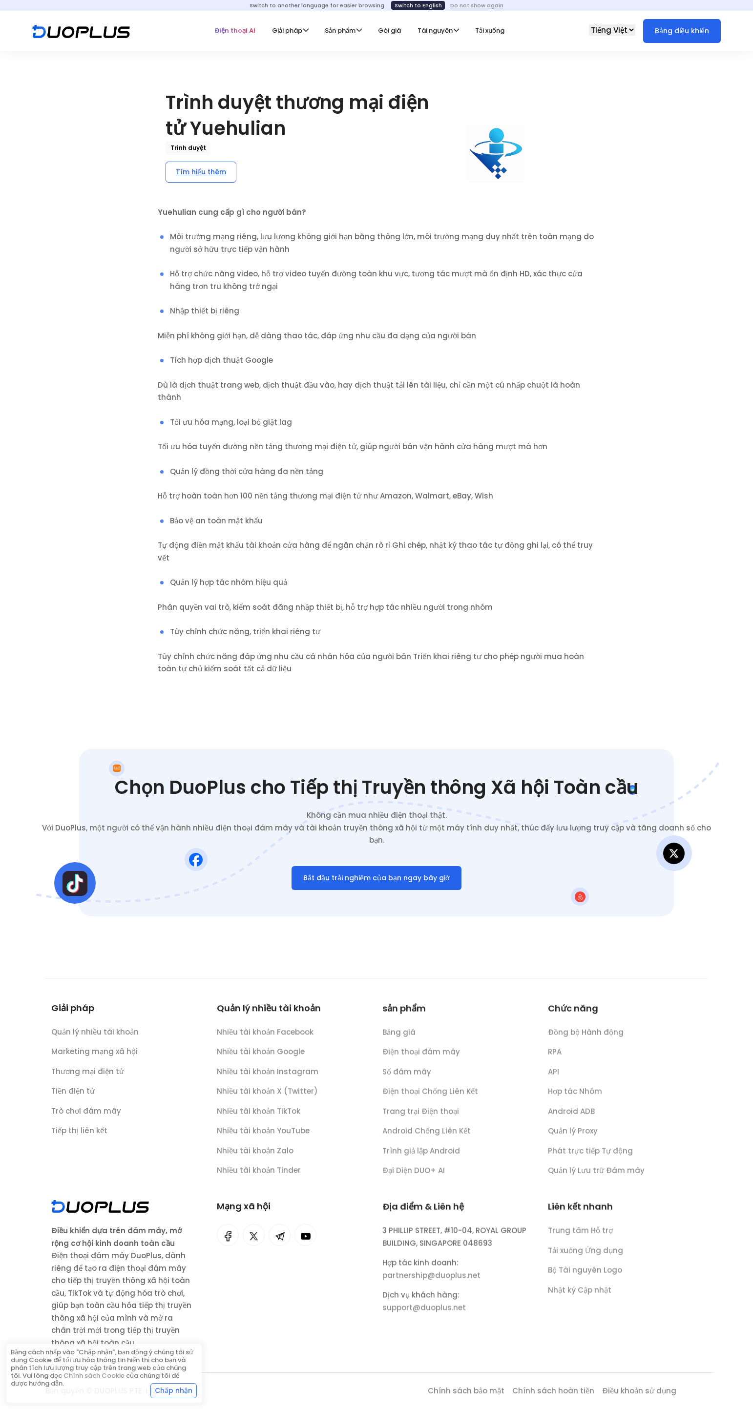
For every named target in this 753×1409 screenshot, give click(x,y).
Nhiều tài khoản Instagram (267, 1077)
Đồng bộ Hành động (586, 1039)
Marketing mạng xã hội (94, 1055)
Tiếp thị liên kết (79, 1134)
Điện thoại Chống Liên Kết (430, 1098)
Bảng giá (399, 1039)
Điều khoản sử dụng (639, 1391)
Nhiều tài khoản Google (261, 1057)
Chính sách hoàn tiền (553, 1391)
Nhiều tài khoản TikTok (258, 1117)
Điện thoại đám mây (421, 1058)
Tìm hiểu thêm (201, 172)
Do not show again (476, 5)
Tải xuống (489, 30)
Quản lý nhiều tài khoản (95, 1035)
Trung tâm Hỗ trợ (580, 1237)
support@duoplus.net (424, 1314)
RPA (555, 1058)
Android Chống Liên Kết (426, 1137)
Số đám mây (406, 1078)
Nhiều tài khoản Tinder (259, 1176)
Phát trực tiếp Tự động (590, 1157)
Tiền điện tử (73, 1094)
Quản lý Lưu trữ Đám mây (596, 1177)
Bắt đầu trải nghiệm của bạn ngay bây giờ (376, 881)
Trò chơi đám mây (86, 1114)
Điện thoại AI (234, 30)
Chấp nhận (173, 1390)
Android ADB (571, 1118)
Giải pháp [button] (287, 30)
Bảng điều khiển (682, 31)
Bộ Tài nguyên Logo (585, 1276)
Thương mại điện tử (87, 1074)
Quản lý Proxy (573, 1137)
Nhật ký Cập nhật (579, 1296)
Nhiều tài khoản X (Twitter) (267, 1097)
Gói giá (389, 30)
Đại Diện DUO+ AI (413, 1177)
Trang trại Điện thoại (420, 1118)
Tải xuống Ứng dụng (585, 1257)
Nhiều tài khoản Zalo (255, 1156)
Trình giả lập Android (421, 1157)
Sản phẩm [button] (340, 30)
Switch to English (418, 5)
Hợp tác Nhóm (575, 1098)
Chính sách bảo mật (466, 1391)
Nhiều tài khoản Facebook (265, 1038)
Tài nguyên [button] (435, 30)
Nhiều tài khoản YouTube (263, 1136)
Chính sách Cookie (94, 1375)
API (553, 1078)
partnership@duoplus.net (431, 1282)
